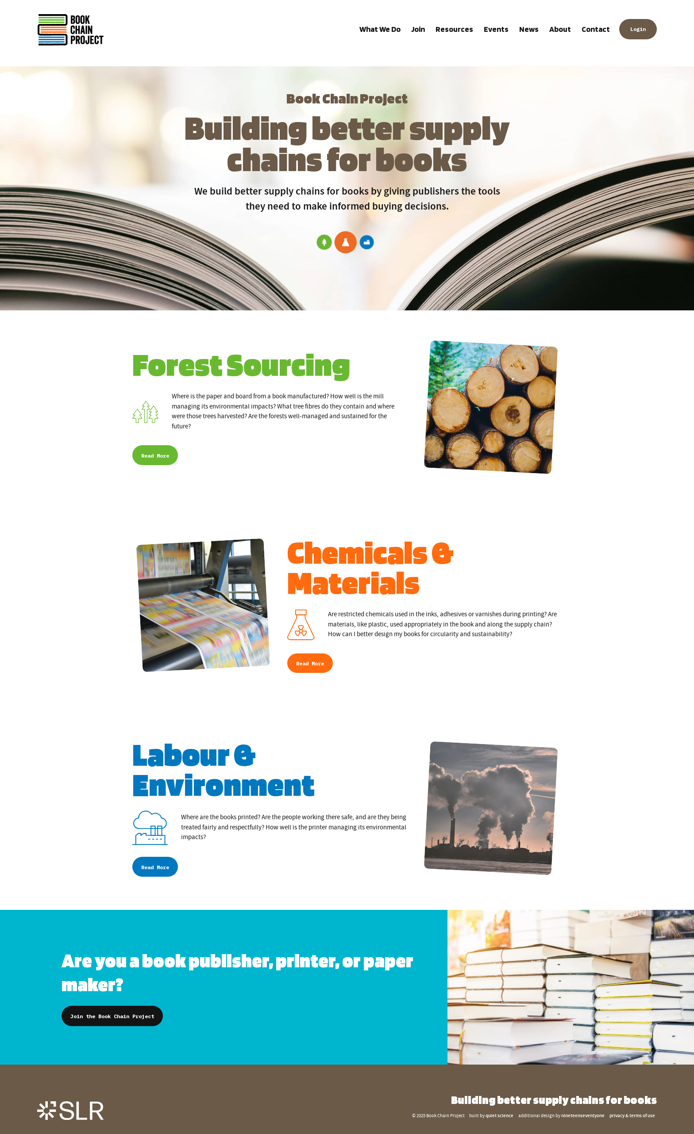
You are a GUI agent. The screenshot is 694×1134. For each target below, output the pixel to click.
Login (638, 29)
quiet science (499, 1116)
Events (496, 29)
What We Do (380, 29)
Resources (454, 29)
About (560, 29)
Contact (596, 29)
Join (418, 29)
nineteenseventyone (583, 1116)
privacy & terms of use (632, 1116)
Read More (155, 455)
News (529, 29)
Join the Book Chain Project (112, 1016)
